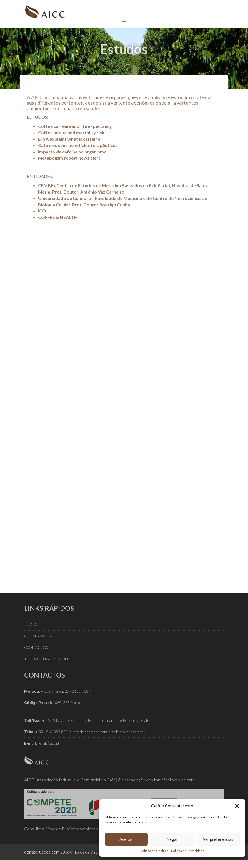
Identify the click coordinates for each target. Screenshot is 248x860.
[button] (237, 806)
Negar (172, 839)
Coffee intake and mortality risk (71, 132)
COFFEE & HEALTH (57, 217)
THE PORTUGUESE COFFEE (49, 658)
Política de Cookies (154, 851)
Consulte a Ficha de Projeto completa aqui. (64, 828)
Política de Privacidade (187, 851)
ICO (42, 210)
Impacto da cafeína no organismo (72, 151)
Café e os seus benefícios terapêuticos (78, 145)
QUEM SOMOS (37, 636)
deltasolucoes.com (42, 851)
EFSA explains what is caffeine (69, 138)
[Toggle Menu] (124, 21)
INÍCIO (30, 624)
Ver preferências (218, 839)
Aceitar (126, 839)
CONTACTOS (36, 647)
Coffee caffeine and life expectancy (75, 126)
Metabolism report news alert (69, 157)
